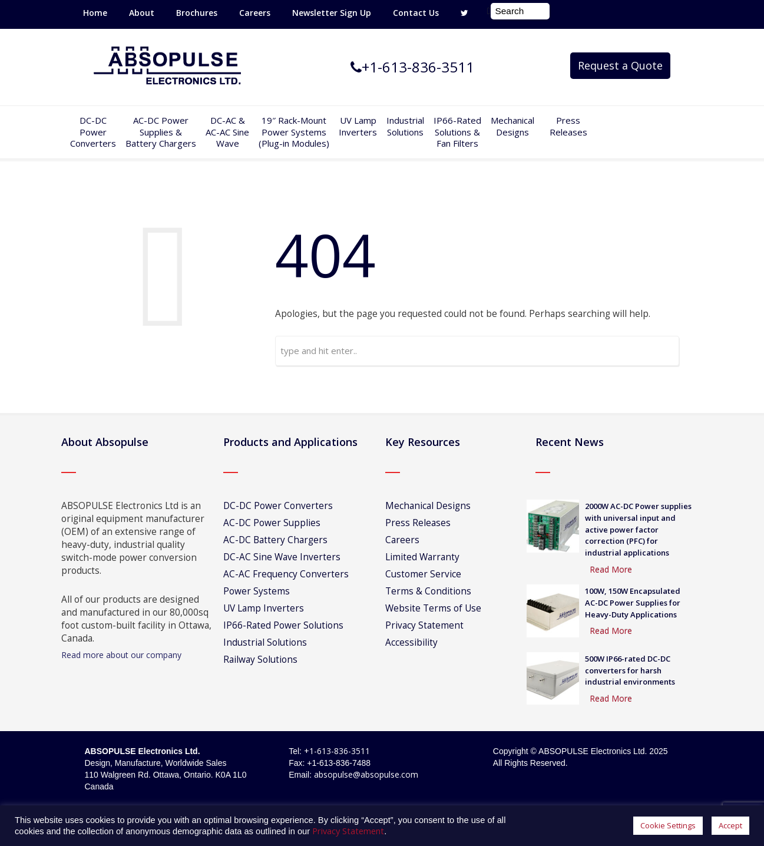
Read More (611, 569)
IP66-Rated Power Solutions (283, 625)
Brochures (196, 12)
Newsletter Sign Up (331, 12)
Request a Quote (620, 65)
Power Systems (256, 591)
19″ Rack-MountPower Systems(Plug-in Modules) (294, 131)
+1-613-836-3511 (337, 750)
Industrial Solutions (265, 642)
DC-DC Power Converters (278, 506)
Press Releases (568, 126)
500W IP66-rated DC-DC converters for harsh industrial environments (630, 670)
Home (95, 12)
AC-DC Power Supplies (271, 523)
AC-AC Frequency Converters (286, 574)
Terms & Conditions (428, 591)
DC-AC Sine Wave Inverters (281, 557)
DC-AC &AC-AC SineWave (227, 131)
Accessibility (411, 642)
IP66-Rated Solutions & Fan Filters (457, 131)
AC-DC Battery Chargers (275, 540)
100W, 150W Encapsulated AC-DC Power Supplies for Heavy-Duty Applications (632, 603)
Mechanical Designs (512, 126)
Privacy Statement (424, 625)
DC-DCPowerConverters (93, 131)
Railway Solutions (260, 659)
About (141, 12)
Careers (254, 12)
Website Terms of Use (433, 608)
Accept (730, 825)
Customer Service (423, 574)
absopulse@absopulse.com (366, 774)
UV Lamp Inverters (358, 126)
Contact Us (416, 12)
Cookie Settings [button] (668, 825)
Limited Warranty (422, 557)
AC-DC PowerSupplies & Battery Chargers (160, 131)
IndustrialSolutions (405, 126)
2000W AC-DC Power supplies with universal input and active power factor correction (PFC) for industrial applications (638, 529)
